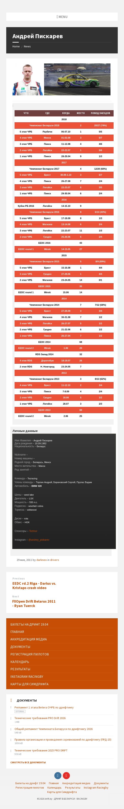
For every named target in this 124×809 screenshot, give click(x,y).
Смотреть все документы (28, 762)
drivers (54, 560)
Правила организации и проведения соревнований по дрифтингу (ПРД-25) (63, 739)
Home (16, 46)
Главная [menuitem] (54, 783)
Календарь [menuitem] (54, 787)
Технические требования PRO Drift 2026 (40, 718)
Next (15, 596)
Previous (18, 578)
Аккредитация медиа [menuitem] (76, 783)
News (27, 46)
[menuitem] (62, 624)
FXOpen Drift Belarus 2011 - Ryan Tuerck (34, 603)
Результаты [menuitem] (72, 787)
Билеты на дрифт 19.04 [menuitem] (30, 783)
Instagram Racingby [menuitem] (96, 787)
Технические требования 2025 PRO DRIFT (41, 750)
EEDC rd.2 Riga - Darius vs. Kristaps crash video (34, 585)
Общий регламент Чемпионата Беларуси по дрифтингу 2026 (54, 729)
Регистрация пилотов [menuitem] (30, 787)
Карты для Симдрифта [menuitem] (62, 792)
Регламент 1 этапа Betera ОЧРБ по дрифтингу (44, 707)
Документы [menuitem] (101, 783)
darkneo (41, 560)
